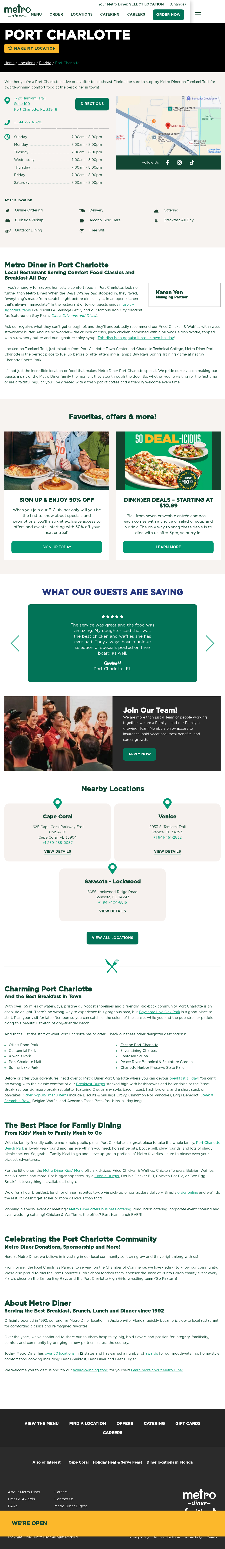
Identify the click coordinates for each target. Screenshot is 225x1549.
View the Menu (41, 1424)
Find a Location (87, 1424)
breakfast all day (183, 1078)
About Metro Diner (24, 1492)
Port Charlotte (67, 63)
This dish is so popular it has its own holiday (136, 338)
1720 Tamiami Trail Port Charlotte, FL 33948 (35, 104)
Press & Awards (21, 1499)
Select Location (181, 4)
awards (151, 1353)
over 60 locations (59, 1353)
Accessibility (193, 1537)
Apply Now (139, 754)
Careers (156, 14)
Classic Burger (106, 1176)
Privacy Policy (139, 1537)
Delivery (96, 210)
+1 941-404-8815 (112, 902)
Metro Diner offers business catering (100, 1209)
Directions (92, 104)
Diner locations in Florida (169, 1462)
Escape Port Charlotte (139, 1045)
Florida (45, 63)
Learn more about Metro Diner (157, 1370)
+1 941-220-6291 (28, 122)
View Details (57, 851)
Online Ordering (29, 210)
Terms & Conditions (167, 1537)
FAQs (13, 1506)
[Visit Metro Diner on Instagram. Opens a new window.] (179, 162)
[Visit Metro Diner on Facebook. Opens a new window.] (167, 162)
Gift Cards (188, 1424)
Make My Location (35, 48)
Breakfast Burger (90, 1084)
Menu (55, 14)
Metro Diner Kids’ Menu (63, 1170)
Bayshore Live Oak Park (159, 1012)
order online (187, 1192)
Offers (124, 1424)
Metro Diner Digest (70, 1506)
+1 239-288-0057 (58, 843)
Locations (101, 14)
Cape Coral (79, 1462)
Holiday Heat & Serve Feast (117, 1462)
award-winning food (90, 1370)
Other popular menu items (45, 1095)
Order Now (188, 14)
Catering (129, 14)
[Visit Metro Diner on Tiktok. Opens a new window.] (192, 162)
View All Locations (112, 938)
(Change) (212, 4)
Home (9, 63)
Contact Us (64, 1499)
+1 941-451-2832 (167, 837)
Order (76, 14)
